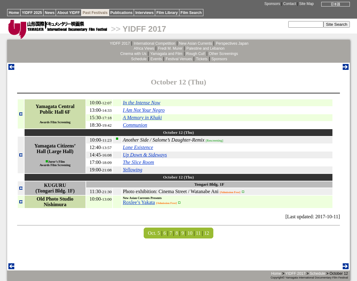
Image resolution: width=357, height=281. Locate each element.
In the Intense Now (141, 102)
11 (198, 233)
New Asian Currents (195, 43)
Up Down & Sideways (145, 154)
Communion (135, 125)
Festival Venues (179, 59)
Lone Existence (138, 147)
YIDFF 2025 (32, 13)
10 (190, 233)
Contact (289, 4)
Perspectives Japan (232, 43)
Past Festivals (95, 13)
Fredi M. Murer (170, 48)
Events (156, 59)
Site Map (306, 4)
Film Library (167, 13)
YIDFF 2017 (144, 29)
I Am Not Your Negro (144, 110)
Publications (121, 13)
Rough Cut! (195, 54)
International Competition (154, 43)
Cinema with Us (133, 54)
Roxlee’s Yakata (139, 202)
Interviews (144, 13)
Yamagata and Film (166, 54)
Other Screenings (223, 54)
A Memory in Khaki (142, 117)
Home (14, 13)
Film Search (191, 13)
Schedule (138, 59)
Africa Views (144, 48)
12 (206, 233)
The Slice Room (138, 162)
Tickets (202, 59)
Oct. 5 (154, 233)
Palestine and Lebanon (205, 48)
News (49, 13)
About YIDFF (68, 13)
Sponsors (272, 4)
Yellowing (132, 169)
